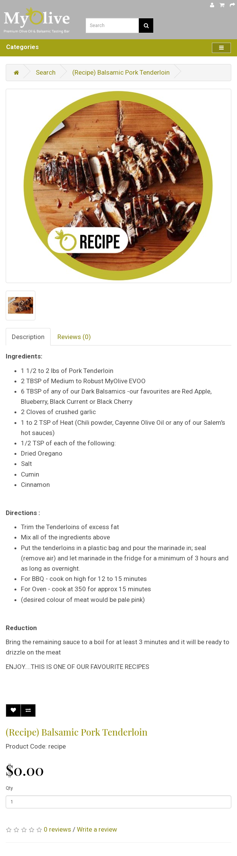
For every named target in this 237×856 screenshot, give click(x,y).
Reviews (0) (74, 337)
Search (46, 72)
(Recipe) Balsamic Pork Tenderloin (121, 72)
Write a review (97, 829)
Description (28, 337)
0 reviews (57, 829)
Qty (9, 788)
